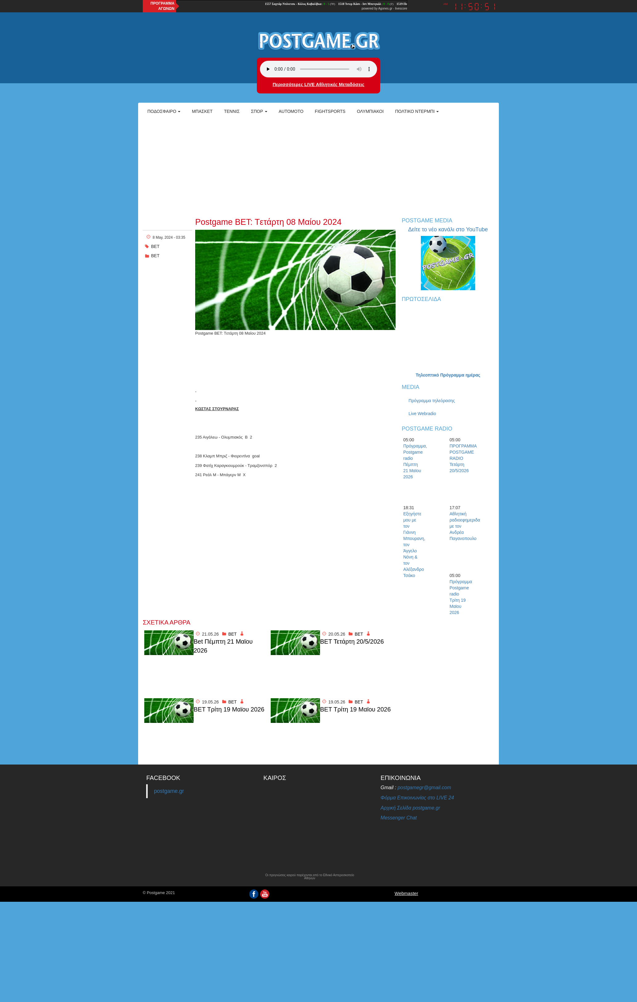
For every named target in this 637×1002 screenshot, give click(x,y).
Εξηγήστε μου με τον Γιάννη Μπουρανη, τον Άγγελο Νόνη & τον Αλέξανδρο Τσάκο (414, 544)
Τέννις (232, 111)
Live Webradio (422, 413)
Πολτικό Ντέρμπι (417, 111)
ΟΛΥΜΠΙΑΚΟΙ (370, 111)
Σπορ (259, 111)
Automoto (291, 111)
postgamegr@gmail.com (424, 787)
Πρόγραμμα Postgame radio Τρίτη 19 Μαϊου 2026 (460, 597)
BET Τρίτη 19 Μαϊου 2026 (229, 709)
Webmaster (406, 893)
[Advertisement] (318, 165)
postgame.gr (169, 791)
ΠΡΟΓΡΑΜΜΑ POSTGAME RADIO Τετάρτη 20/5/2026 (460, 458)
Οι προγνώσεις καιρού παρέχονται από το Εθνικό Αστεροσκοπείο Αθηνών (309, 877)
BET (155, 255)
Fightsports (330, 111)
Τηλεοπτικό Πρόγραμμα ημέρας (448, 375)
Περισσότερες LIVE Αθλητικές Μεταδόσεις (318, 84)
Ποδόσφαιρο (163, 111)
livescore (401, 8)
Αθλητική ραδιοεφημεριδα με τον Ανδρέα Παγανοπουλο (460, 526)
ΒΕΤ (155, 246)
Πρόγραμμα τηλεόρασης (432, 400)
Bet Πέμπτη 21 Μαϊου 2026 (223, 646)
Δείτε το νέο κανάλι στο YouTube (448, 229)
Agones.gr (385, 8)
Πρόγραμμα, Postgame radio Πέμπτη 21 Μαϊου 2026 (414, 461)
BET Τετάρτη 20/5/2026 (352, 641)
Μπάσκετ (202, 111)
